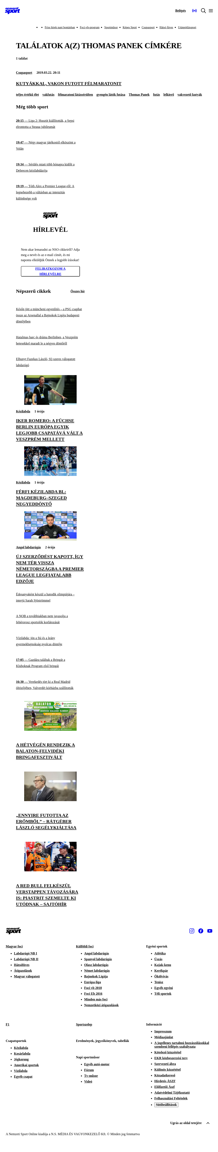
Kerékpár (161, 970)
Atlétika (160, 953)
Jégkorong (21, 1059)
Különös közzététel (167, 1069)
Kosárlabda (22, 1053)
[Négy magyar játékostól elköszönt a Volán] (50, 146)
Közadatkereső (164, 1075)
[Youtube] (209, 930)
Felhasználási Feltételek (170, 1098)
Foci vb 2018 (93, 988)
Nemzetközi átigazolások (101, 1005)
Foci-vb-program (90, 27)
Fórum (89, 1070)
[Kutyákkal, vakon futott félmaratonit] (109, 83)
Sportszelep (84, 1024)
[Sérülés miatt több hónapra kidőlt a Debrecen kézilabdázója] (50, 168)
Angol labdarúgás (28, 547)
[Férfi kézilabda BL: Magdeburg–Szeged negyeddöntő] (50, 475)
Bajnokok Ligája (96, 976)
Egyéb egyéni (163, 988)
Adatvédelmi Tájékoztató (172, 1092)
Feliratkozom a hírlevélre (50, 271)
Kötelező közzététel (167, 1052)
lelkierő (169, 94)
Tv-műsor (91, 1075)
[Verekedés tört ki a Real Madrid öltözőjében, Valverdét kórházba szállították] (50, 685)
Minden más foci (96, 999)
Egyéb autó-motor (97, 1064)
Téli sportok (162, 993)
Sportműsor (111, 27)
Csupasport (148, 27)
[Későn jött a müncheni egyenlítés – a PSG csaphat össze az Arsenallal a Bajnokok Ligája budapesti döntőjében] (50, 315)
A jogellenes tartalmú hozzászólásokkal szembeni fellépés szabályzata (181, 1044)
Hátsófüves (22, 965)
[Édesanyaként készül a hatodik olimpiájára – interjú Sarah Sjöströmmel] (50, 597)
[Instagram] (191, 930)
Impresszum (162, 1031)
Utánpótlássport (187, 27)
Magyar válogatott (27, 976)
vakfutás (48, 94)
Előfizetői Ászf (164, 1087)
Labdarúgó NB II (26, 959)
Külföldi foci (85, 946)
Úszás (158, 959)
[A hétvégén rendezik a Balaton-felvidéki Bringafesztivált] (50, 729)
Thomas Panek (139, 94)
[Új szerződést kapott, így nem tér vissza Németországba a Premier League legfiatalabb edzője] (50, 539)
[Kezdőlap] (12, 10)
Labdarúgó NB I (25, 953)
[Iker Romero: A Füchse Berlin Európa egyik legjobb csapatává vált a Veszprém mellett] (50, 403)
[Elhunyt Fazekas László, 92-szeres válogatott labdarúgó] (50, 362)
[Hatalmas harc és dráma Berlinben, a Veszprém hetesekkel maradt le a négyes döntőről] (50, 340)
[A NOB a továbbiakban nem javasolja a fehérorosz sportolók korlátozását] (50, 619)
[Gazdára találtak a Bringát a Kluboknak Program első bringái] (50, 663)
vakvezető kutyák (189, 94)
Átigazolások (23, 970)
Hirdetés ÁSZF (165, 1081)
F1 (7, 1024)
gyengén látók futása (111, 94)
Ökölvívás (161, 976)
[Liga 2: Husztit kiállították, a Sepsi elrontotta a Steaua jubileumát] (50, 124)
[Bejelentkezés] (180, 10)
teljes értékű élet (27, 94)
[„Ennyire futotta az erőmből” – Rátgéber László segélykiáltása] (50, 800)
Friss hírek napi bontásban (60, 27)
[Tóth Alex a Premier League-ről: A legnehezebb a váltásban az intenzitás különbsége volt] (50, 192)
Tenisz (158, 982)
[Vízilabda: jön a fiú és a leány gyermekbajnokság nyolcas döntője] (50, 641)
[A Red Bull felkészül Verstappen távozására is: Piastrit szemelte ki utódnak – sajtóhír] (50, 870)
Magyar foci (14, 946)
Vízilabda (20, 1071)
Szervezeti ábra (165, 1064)
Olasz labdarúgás (96, 965)
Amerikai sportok (26, 1065)
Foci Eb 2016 (93, 993)
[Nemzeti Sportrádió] (194, 11)
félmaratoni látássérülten (75, 94)
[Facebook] (200, 930)
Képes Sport (130, 27)
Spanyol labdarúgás (98, 959)
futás (156, 94)
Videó (88, 1081)
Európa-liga (92, 982)
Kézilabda (23, 411)
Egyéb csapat (23, 1076)
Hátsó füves (166, 27)
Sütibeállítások (166, 1104)
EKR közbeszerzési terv (171, 1058)
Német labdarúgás (97, 970)
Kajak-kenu (162, 965)
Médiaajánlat (163, 1037)
